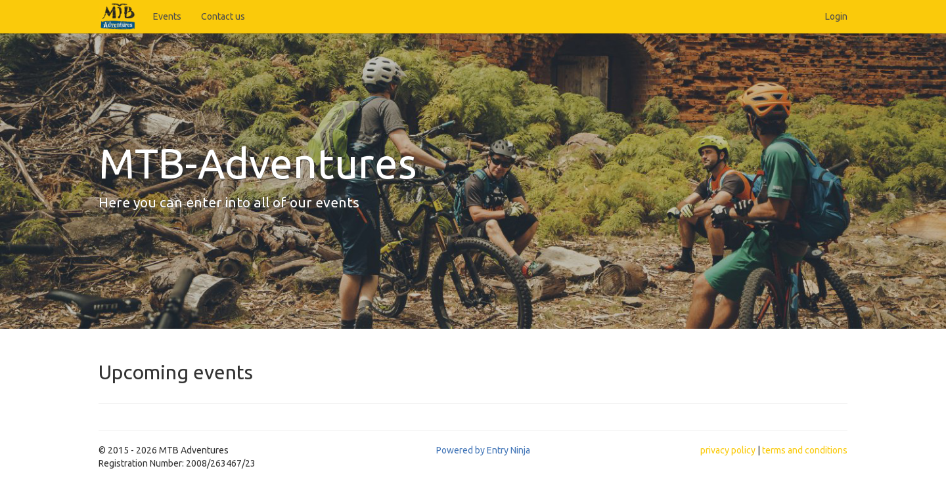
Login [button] (836, 16)
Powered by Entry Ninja (483, 450)
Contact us (223, 16)
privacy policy (727, 450)
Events (167, 16)
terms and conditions (804, 450)
